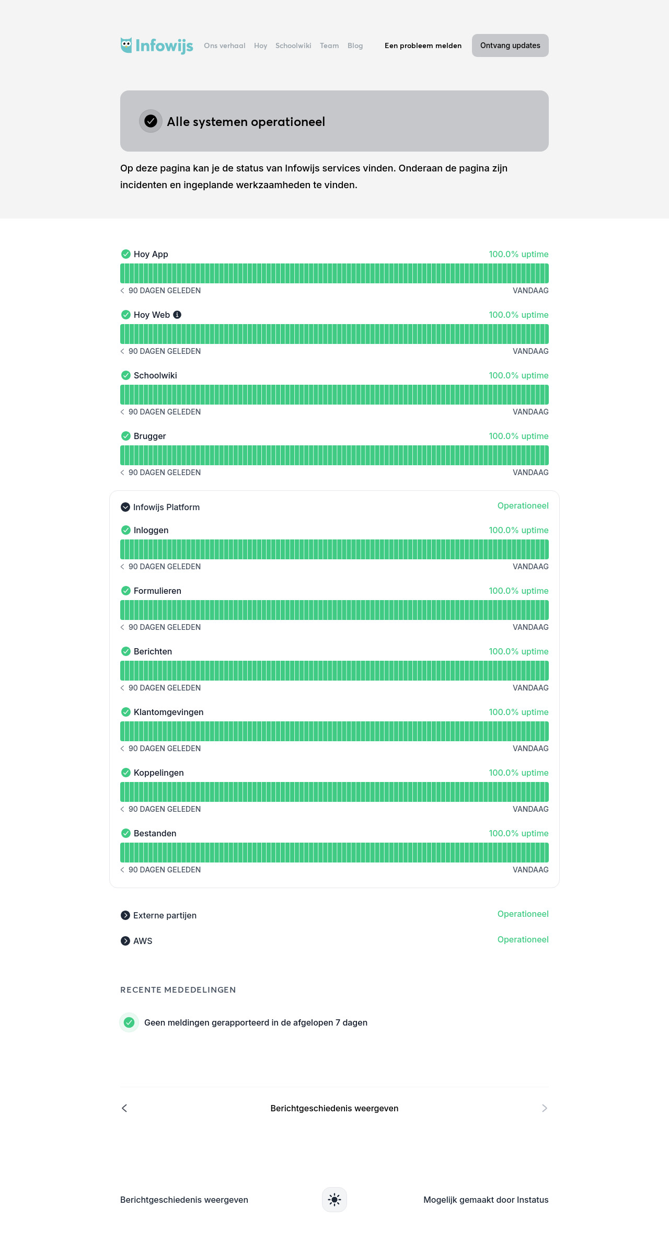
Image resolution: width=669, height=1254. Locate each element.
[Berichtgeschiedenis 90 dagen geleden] (160, 290)
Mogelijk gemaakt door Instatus (486, 1199)
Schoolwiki (293, 45)
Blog (355, 45)
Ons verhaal (225, 45)
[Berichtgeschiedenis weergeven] (334, 1108)
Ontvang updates (510, 45)
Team (329, 45)
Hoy (260, 45)
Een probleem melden (423, 45)
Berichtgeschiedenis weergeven (184, 1199)
